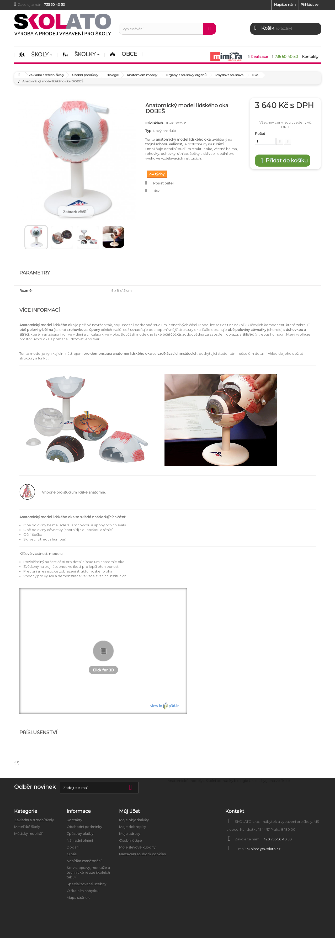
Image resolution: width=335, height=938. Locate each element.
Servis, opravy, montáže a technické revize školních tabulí (88, 872)
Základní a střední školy (34, 820)
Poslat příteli (163, 183)
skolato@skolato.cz (263, 849)
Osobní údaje (130, 840)
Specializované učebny (86, 884)
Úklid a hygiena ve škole (269, 780)
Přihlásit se (309, 4)
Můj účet (129, 811)
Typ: (148, 131)
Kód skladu (154, 123)
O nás (71, 854)
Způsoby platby (80, 833)
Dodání (73, 847)
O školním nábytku (82, 891)
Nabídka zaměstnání (84, 861)
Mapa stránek (78, 897)
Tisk (156, 191)
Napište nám (285, 4)
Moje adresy (129, 833)
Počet (260, 133)
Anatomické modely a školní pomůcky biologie (208, 780)
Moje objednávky (134, 820)
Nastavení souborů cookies (142, 854)
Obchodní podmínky (84, 827)
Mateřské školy (27, 827)
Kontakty (74, 820)
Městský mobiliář (28, 833)
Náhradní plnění (80, 840)
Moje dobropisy (132, 827)
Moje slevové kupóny (137, 847)
